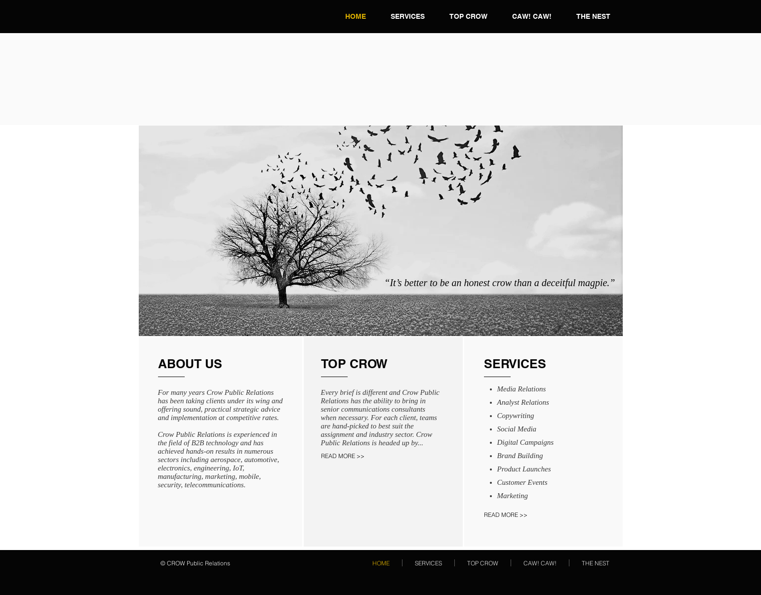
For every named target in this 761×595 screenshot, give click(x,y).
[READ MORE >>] (354, 456)
